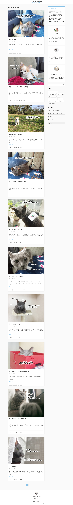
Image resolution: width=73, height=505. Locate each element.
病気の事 (61, 101)
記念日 (50, 103)
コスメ (58, 96)
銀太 (19, 52)
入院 (61, 98)
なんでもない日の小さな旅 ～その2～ (19, 371)
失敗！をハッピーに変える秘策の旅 (18, 87)
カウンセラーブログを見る (56, 43)
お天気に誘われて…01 (15, 39)
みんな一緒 (15, 147)
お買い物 (62, 94)
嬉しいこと (50, 101)
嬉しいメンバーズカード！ (16, 229)
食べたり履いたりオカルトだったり (55, 113)
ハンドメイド (51, 98)
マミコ (15, 52)
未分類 (55, 101)
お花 (58, 94)
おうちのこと (51, 91)
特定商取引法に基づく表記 (36, 496)
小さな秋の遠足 (13, 466)
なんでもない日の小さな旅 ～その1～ (19, 419)
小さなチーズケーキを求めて (17, 276)
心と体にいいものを (14, 324)
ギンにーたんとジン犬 (36, 1)
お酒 (49, 96)
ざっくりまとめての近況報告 (54, 110)
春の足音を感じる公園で (15, 134)
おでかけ (11, 52)
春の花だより (50, 116)
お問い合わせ (36, 498)
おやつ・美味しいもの (17, 100)
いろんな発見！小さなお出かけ (17, 182)
